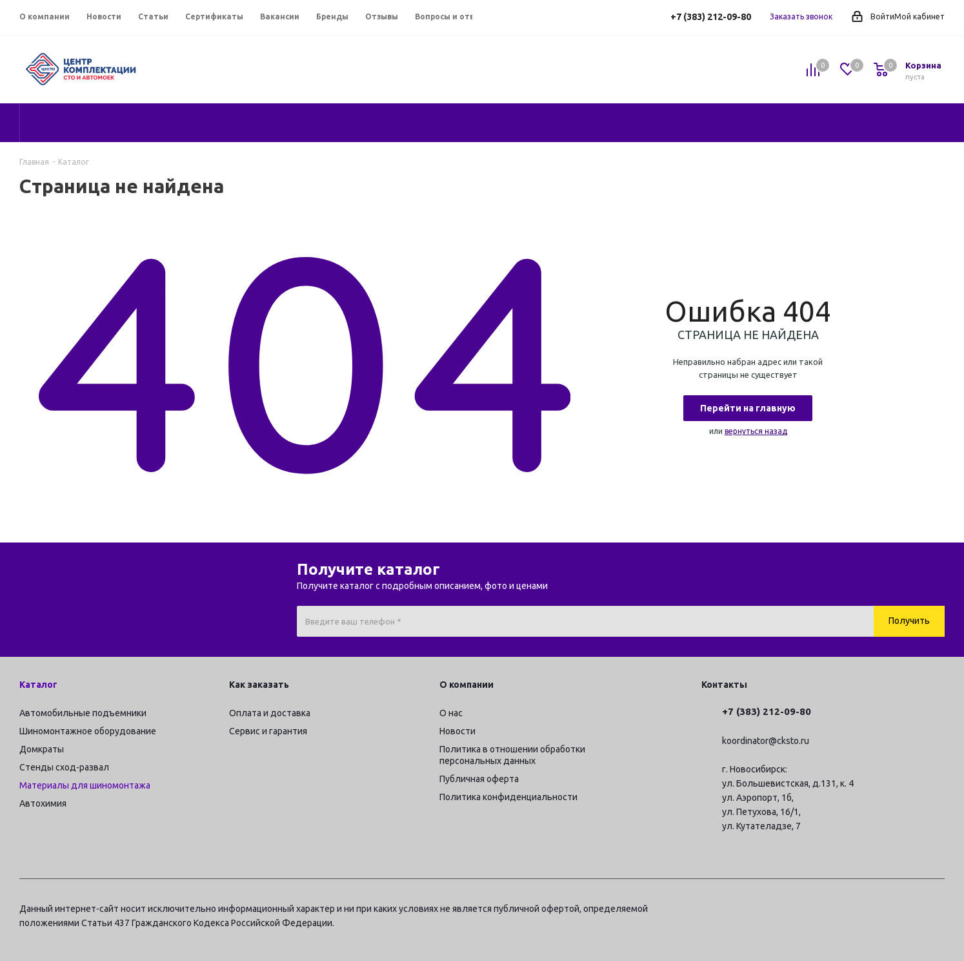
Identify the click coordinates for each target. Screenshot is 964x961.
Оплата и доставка (269, 713)
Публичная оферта (479, 779)
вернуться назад (756, 431)
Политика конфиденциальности (508, 797)
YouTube (903, 911)
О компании (466, 684)
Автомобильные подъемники (82, 713)
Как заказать (259, 684)
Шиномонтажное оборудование (87, 731)
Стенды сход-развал (64, 767)
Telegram (838, 911)
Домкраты (41, 749)
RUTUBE (935, 911)
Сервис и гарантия (268, 731)
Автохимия (42, 803)
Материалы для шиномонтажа (84, 785)
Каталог (38, 684)
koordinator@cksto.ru (765, 741)
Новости (457, 731)
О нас (451, 713)
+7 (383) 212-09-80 (710, 17)
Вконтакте (870, 911)
